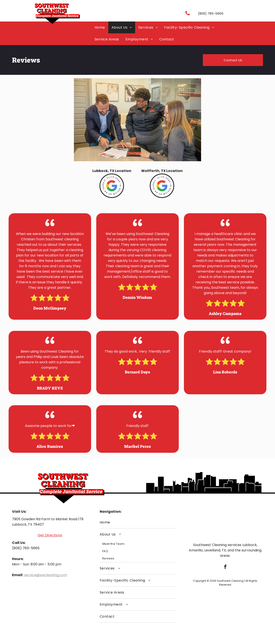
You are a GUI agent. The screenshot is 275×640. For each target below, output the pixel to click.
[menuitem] (99, 27)
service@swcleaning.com (45, 574)
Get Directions (50, 535)
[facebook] (225, 567)
